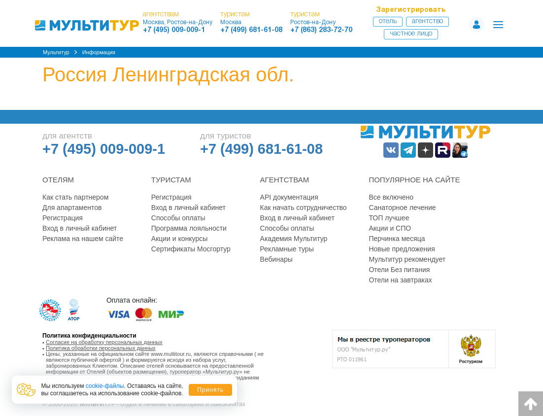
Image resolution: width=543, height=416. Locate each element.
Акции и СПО (390, 228)
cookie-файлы (105, 385)
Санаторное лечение (402, 207)
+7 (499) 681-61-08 (251, 30)
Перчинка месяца (397, 239)
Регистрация (62, 218)
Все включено (391, 197)
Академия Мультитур (294, 239)
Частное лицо (411, 34)
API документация (289, 197)
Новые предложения (402, 249)
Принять (210, 389)
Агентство (427, 21)
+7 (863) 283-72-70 (321, 30)
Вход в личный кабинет (79, 228)
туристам (235, 14)
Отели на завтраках (400, 280)
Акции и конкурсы (179, 239)
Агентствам (284, 179)
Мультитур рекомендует (407, 259)
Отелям (58, 179)
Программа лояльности (189, 228)
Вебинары (276, 259)
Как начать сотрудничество (303, 207)
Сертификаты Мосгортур (191, 249)
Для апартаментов (72, 207)
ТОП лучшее (389, 218)
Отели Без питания (399, 270)
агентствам (161, 14)
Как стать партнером (75, 197)
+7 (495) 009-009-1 (174, 30)
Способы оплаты (178, 218)
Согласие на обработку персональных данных (104, 342)
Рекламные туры (287, 249)
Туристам (171, 179)
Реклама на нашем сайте (82, 239)
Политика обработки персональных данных (101, 348)
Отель (388, 21)
